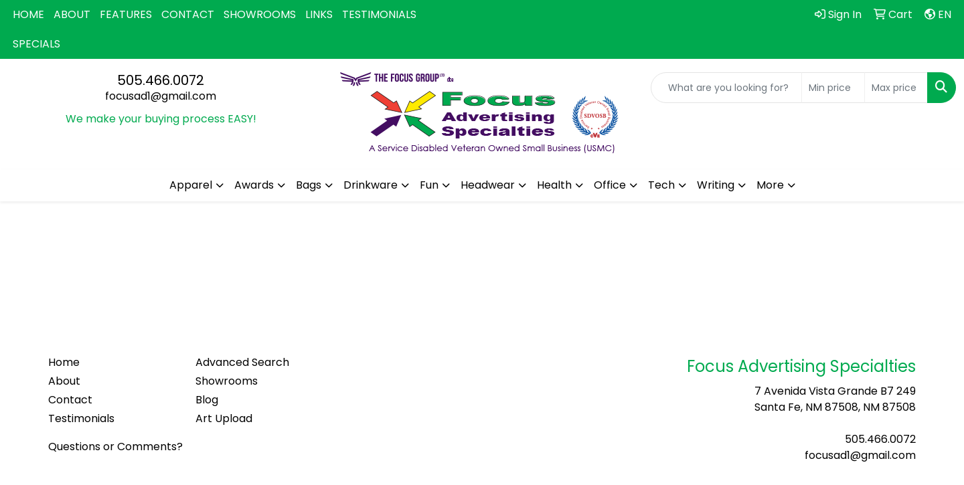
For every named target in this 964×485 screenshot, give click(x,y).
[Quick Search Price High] (896, 87)
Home (64, 362)
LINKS (319, 14)
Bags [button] (308, 185)
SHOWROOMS (260, 14)
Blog (206, 399)
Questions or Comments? (115, 446)
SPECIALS (36, 44)
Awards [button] (254, 185)
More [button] (770, 185)
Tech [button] (661, 185)
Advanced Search (242, 362)
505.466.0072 (160, 80)
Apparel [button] (190, 185)
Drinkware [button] (370, 185)
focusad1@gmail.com (160, 96)
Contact (70, 399)
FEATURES (126, 14)
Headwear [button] (488, 185)
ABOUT (72, 14)
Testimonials (81, 418)
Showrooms (226, 381)
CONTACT (187, 14)
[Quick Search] (726, 87)
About (64, 381)
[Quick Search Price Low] (833, 87)
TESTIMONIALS (379, 14)
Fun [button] (429, 185)
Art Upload (223, 418)
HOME (28, 14)
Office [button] (610, 185)
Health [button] (554, 185)
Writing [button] (715, 185)
